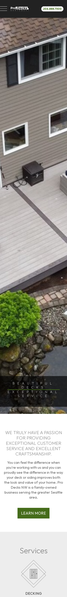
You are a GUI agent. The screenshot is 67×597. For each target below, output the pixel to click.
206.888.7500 (52, 8)
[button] (3, 9)
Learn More (33, 513)
